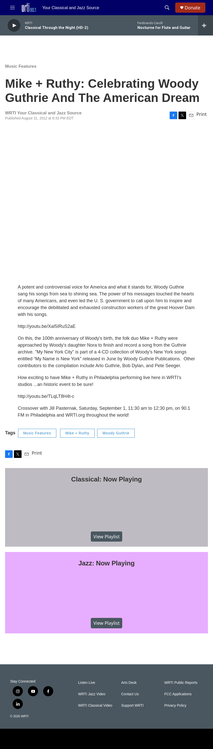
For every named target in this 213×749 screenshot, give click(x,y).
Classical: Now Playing (106, 479)
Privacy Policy (175, 705)
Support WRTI (132, 705)
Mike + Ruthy (77, 433)
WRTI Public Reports (180, 683)
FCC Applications (177, 694)
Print (201, 114)
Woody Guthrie (115, 433)
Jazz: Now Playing (106, 563)
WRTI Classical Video (95, 705)
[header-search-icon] (167, 7)
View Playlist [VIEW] (106, 536)
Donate (192, 7)
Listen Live (86, 683)
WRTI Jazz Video (91, 694)
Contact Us (130, 694)
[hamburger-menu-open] (12, 8)
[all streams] (205, 25)
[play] (14, 25)
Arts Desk (129, 683)
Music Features (21, 66)
